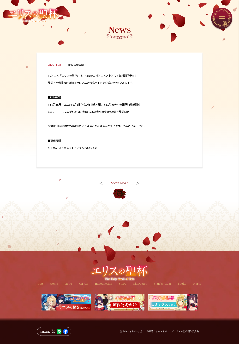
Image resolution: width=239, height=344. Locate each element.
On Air (83, 284)
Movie (54, 284)
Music (197, 284)
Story (122, 284)
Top (40, 284)
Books (182, 284)
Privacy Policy (131, 331)
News (68, 284)
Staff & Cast (162, 284)
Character (140, 284)
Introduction (103, 284)
